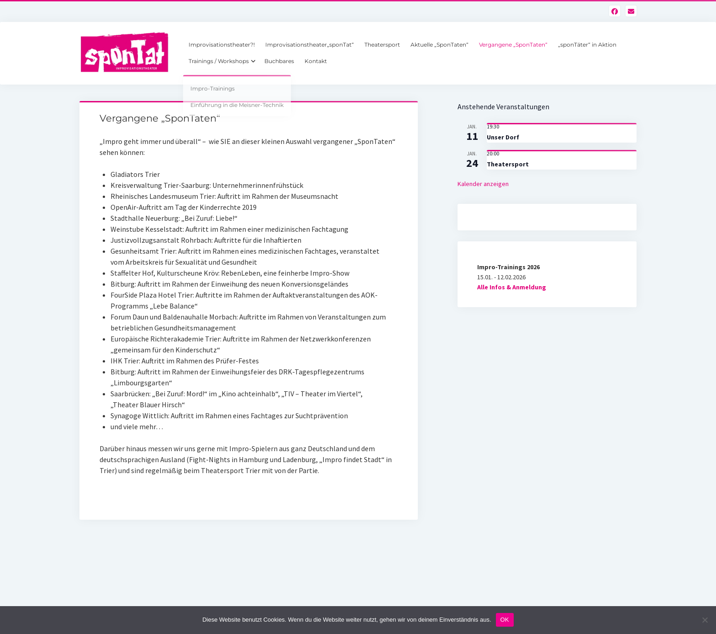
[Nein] (704, 619)
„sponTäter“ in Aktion (587, 44)
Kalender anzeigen (483, 184)
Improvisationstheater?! (222, 44)
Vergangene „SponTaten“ (513, 44)
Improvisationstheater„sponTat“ (309, 44)
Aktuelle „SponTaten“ (440, 44)
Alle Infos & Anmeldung (511, 287)
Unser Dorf (503, 137)
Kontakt (316, 61)
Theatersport (382, 44)
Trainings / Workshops (219, 61)
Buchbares (279, 61)
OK (504, 619)
